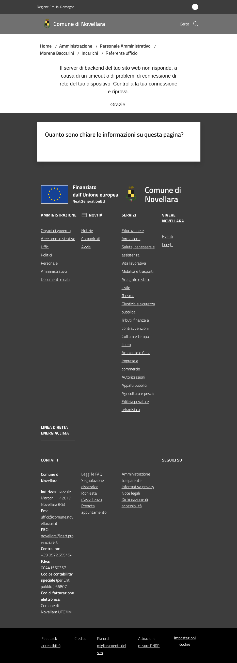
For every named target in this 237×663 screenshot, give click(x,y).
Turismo (128, 296)
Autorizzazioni (133, 377)
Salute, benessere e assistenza (138, 251)
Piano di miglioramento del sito (111, 646)
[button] (195, 23)
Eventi (167, 236)
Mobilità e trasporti (137, 271)
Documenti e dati (55, 279)
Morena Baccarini (57, 53)
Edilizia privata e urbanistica (135, 405)
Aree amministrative (58, 239)
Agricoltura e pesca (138, 393)
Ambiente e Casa (136, 353)
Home (46, 45)
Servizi (129, 215)
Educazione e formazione (133, 234)
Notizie (87, 230)
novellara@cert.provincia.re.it (57, 539)
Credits (80, 638)
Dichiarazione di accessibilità (135, 502)
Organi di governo (56, 230)
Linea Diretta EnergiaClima (55, 430)
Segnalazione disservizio (92, 483)
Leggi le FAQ (91, 474)
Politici (46, 255)
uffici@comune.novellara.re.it (57, 520)
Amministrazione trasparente (136, 477)
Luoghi (167, 244)
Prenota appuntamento (93, 509)
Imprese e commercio (131, 365)
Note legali (131, 493)
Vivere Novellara (173, 218)
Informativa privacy (138, 487)
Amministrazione (75, 45)
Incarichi (90, 53)
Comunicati (90, 239)
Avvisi (86, 247)
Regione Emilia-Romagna (55, 6)
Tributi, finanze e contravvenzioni (135, 324)
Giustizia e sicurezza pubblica (138, 308)
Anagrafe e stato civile (136, 283)
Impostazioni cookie (185, 641)
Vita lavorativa (134, 263)
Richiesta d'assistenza (91, 496)
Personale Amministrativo (125, 45)
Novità (95, 215)
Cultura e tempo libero (135, 340)
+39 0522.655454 (56, 555)
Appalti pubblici (134, 385)
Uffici (45, 247)
